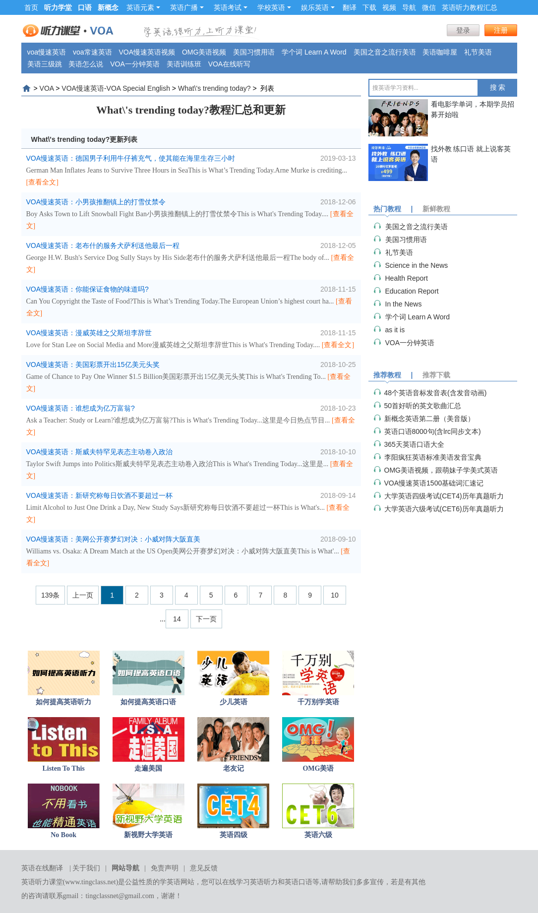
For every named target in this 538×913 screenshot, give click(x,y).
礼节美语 (478, 52)
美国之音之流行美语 (385, 52)
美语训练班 (184, 64)
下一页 (206, 619)
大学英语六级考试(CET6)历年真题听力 (444, 509)
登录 (463, 30)
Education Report (412, 291)
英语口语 (298, 882)
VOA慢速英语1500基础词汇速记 (434, 483)
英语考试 (230, 7)
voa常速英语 (92, 52)
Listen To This (63, 768)
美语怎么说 (85, 64)
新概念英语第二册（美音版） (429, 419)
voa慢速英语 (46, 52)
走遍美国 (148, 768)
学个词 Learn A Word (314, 52)
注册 (501, 30)
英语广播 (187, 7)
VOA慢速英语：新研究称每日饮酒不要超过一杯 (99, 495)
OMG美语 (318, 768)
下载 (369, 7)
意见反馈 (204, 868)
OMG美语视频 (204, 52)
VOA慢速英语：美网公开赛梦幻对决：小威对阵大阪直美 (113, 539)
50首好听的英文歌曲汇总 (423, 406)
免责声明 (165, 868)
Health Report (406, 278)
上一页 (82, 595)
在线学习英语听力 (250, 882)
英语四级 (233, 835)
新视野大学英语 (148, 835)
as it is (395, 330)
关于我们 (86, 868)
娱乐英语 (318, 7)
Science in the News (416, 265)
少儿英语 (233, 702)
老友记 (233, 768)
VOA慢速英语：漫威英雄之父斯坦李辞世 (89, 333)
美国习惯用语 (254, 52)
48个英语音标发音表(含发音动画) (435, 393)
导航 (409, 7)
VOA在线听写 (229, 64)
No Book (63, 835)
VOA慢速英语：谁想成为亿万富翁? (80, 408)
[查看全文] (42, 182)
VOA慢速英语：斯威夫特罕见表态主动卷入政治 (99, 452)
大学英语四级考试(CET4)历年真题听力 (444, 496)
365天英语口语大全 (414, 444)
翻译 (350, 7)
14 (177, 619)
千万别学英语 (318, 702)
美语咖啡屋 (439, 52)
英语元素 (143, 7)
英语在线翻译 (42, 868)
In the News (403, 304)
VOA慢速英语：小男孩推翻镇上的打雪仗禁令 (96, 202)
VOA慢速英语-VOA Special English (115, 88)
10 (335, 595)
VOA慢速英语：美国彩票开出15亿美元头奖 (93, 364)
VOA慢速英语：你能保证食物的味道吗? (87, 289)
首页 (31, 7)
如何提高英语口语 (148, 702)
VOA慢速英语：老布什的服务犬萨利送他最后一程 (103, 245)
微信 (429, 7)
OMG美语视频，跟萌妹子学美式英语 (441, 470)
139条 (50, 595)
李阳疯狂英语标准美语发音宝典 (432, 457)
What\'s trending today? (214, 88)
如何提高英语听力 (63, 702)
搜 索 (498, 87)
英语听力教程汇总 (469, 7)
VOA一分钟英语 (135, 64)
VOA (47, 88)
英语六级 (318, 835)
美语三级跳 (44, 64)
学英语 (170, 882)
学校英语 (274, 7)
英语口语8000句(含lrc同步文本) (432, 431)
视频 (389, 7)
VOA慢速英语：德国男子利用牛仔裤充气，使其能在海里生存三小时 (131, 158)
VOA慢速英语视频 (147, 52)
